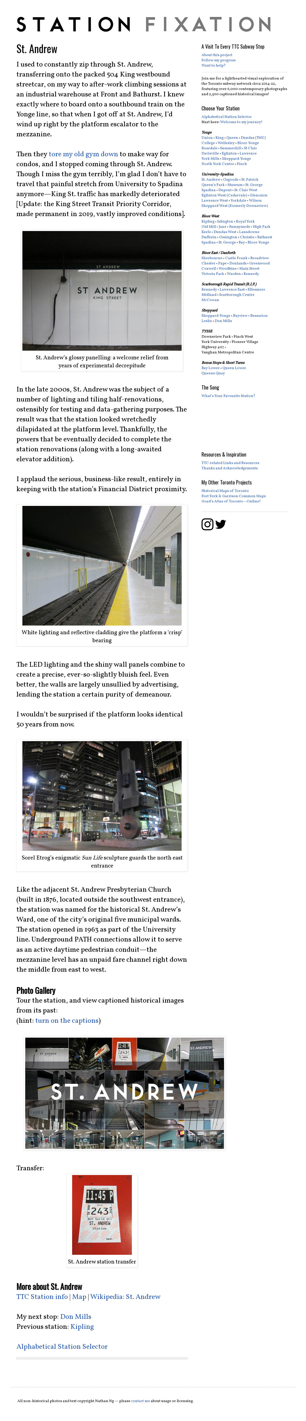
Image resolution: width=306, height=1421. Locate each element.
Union (207, 138)
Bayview (240, 315)
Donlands (238, 263)
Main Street (249, 268)
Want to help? (214, 65)
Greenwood (259, 263)
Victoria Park (213, 274)
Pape (222, 263)
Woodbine (228, 268)
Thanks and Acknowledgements (230, 468)
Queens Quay (213, 373)
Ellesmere (256, 289)
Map (79, 1297)
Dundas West (225, 232)
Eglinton (229, 153)
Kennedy (251, 274)
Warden (234, 274)
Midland (209, 295)
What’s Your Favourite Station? (228, 396)
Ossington (228, 237)
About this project (217, 55)
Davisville (210, 153)
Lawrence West (215, 200)
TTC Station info (42, 1297)
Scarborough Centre (237, 295)
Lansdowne (249, 232)
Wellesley (226, 143)
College (208, 143)
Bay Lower (211, 368)
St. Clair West (245, 190)
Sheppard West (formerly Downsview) (235, 206)
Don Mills (75, 1317)
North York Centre (218, 164)
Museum (235, 185)
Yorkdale (238, 200)
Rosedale (209, 148)
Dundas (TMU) (253, 138)
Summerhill (230, 148)
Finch (242, 164)
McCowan (210, 300)
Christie (247, 237)
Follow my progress (219, 60)
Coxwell (209, 268)
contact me (140, 1401)
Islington (225, 221)
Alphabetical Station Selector (62, 1347)
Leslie (207, 321)
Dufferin (209, 237)
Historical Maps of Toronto (225, 491)
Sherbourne (212, 258)
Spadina (209, 190)
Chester (208, 263)
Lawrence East (232, 289)
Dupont (225, 190)
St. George (254, 185)
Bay (242, 242)
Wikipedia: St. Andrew (125, 1297)
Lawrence (248, 153)
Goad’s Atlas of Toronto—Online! (231, 501)
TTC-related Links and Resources (230, 463)
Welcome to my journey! (241, 122)
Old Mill (209, 227)
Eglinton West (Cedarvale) (224, 195)
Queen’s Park (213, 185)
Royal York (245, 221)
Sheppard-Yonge (236, 158)
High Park (261, 227)
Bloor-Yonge (248, 143)
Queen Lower (234, 368)
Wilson (255, 200)
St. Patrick (249, 179)
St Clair (250, 148)
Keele (206, 232)
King (219, 138)
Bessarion (259, 315)
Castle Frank (236, 258)
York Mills (210, 158)
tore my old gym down (83, 154)
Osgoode (231, 179)
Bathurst (264, 237)
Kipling (82, 1327)
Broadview (259, 258)
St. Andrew (211, 179)
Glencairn (258, 195)
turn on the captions (67, 1021)
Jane (222, 227)
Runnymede (239, 227)
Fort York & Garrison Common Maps (234, 496)
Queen (232, 138)
